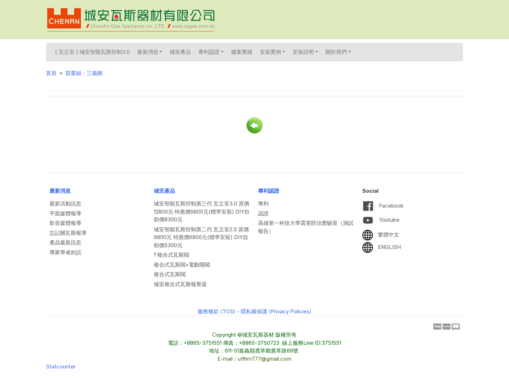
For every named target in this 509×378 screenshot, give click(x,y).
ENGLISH (381, 247)
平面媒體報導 (65, 213)
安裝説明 (305, 51)
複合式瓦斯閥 (170, 274)
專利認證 (211, 51)
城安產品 (180, 51)
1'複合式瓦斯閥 (171, 254)
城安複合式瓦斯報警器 (180, 284)
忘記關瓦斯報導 (68, 232)
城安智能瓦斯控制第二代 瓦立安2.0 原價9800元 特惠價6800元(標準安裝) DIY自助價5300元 (201, 237)
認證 (263, 213)
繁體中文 (380, 234)
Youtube (380, 219)
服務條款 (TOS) (216, 311)
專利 (263, 203)
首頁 (51, 73)
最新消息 (150, 51)
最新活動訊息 (65, 203)
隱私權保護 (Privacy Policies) (276, 311)
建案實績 (241, 51)
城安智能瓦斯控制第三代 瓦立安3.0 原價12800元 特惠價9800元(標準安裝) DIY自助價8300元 (202, 211)
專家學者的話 (65, 252)
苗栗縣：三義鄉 (84, 73)
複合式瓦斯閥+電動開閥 (182, 264)
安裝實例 (272, 51)
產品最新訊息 (65, 242)
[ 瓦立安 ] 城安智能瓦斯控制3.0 (92, 51)
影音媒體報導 (65, 223)
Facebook (383, 205)
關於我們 (338, 51)
